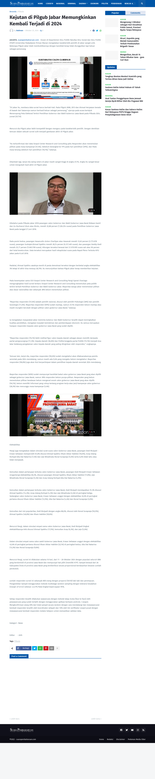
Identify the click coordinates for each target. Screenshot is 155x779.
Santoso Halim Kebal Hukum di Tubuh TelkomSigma (122, 88)
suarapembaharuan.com (28, 40)
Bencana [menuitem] (129, 3)
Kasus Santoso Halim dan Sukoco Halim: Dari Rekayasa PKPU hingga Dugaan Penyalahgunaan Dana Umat (124, 112)
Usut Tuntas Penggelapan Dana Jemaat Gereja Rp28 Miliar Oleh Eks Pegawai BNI (124, 99)
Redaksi (110, 739)
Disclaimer (120, 739)
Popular (115, 13)
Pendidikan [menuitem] (116, 3)
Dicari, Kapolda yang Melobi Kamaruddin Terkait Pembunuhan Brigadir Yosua (129, 42)
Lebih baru (15, 719)
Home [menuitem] (40, 3)
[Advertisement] (75, 760)
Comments (135, 13)
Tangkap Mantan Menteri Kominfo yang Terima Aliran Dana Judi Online (123, 77)
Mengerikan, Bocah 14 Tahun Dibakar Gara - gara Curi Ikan (132, 57)
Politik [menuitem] (105, 3)
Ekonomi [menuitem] (94, 3)
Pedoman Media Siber (137, 739)
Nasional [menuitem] (60, 3)
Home (101, 739)
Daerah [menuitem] (82, 3)
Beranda (13, 12)
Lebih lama (95, 719)
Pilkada (21, 12)
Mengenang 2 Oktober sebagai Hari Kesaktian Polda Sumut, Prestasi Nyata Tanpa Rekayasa (131, 26)
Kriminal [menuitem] (72, 3)
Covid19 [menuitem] (49, 3)
